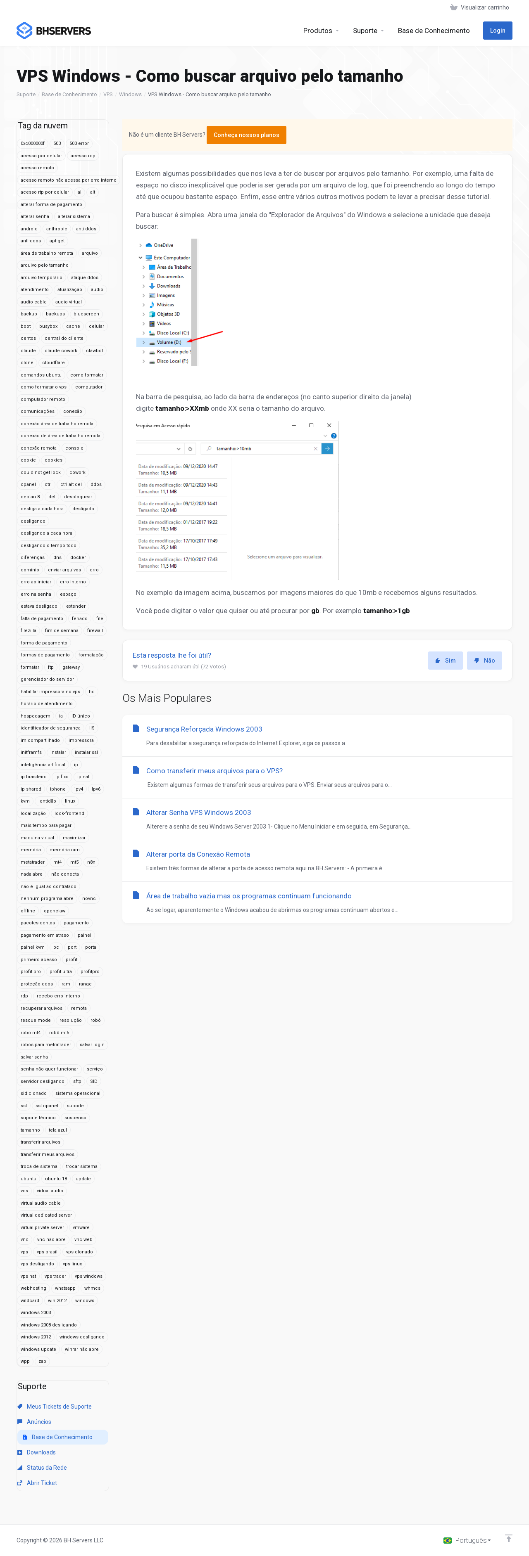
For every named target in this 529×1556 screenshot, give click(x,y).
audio (97, 289)
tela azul (58, 1130)
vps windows (88, 1276)
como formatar (86, 375)
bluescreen (86, 314)
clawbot (94, 350)
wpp (25, 1361)
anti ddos (86, 229)
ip (76, 764)
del (51, 497)
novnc (89, 898)
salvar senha (34, 1057)
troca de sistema (39, 1166)
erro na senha (36, 594)
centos (28, 338)
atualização (69, 289)
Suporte (26, 94)
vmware (81, 1227)
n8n (91, 862)
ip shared (31, 789)
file (99, 618)
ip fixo (62, 776)
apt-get (57, 241)
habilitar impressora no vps (50, 691)
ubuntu (28, 1179)
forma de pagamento (44, 643)
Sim (445, 660)
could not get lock (41, 472)
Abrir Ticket (37, 1483)
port (72, 947)
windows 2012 (36, 1337)
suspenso (75, 1117)
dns (57, 557)
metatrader (33, 862)
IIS (92, 728)
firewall (95, 630)
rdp (24, 996)
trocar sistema (82, 1166)
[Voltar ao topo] (508, 1538)
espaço (68, 594)
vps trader (55, 1276)
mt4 (57, 862)
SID (94, 1081)
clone (27, 362)
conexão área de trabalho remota (57, 423)
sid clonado (34, 1093)
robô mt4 (31, 1032)
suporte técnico (38, 1117)
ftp (51, 667)
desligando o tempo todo (48, 545)
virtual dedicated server (46, 1215)
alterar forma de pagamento (51, 204)
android (29, 229)
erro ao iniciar (36, 582)
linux (70, 801)
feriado (80, 618)
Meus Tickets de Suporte (54, 1406)
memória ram (65, 850)
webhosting (33, 1288)
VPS (108, 94)
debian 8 (30, 497)
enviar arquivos (64, 570)
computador (88, 387)
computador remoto (43, 399)
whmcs (92, 1288)
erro (94, 570)
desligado (83, 509)
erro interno (73, 582)
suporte (75, 1105)
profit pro (31, 971)
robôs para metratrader (46, 1044)
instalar (58, 752)
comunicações (38, 411)
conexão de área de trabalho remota (60, 435)
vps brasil (47, 1252)
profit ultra (61, 971)
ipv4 (78, 789)
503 (57, 143)
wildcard (30, 1300)
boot (26, 326)
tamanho (30, 1130)
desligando (33, 521)
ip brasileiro (34, 776)
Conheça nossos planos (246, 135)
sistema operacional (77, 1093)
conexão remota (39, 448)
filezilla (28, 630)
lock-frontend (69, 813)
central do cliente (64, 338)
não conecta (65, 874)
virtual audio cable (41, 1203)
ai (79, 192)
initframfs (31, 752)
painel (84, 935)
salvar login (92, 1044)
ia (61, 716)
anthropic (56, 229)
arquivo (90, 253)
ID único (80, 716)
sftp (77, 1081)
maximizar (74, 838)
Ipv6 (96, 789)
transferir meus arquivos (47, 1154)
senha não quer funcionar (49, 1069)
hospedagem (35, 716)
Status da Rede (42, 1467)
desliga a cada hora (42, 509)
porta (90, 947)
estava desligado (39, 606)
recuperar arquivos (41, 1008)
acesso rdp (83, 156)
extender (76, 606)
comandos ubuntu (41, 375)
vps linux (72, 1264)
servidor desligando (42, 1081)
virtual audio (50, 1191)
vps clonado (79, 1252)
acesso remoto (37, 168)
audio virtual (68, 302)
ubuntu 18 (56, 1179)
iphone (58, 789)
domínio (30, 570)
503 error (79, 143)
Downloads (36, 1452)
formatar (30, 667)
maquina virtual (37, 838)
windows (84, 1300)
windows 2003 (36, 1312)
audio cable (34, 302)
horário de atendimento (47, 703)
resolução (71, 1020)
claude (28, 350)
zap (42, 1361)
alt (92, 192)
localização (33, 813)
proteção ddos (37, 984)
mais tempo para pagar (46, 825)
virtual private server (42, 1227)
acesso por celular (41, 156)
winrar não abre (82, 1349)
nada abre (32, 874)
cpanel (28, 484)
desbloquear (78, 497)
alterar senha (35, 216)
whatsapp (65, 1288)
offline (28, 911)
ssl (24, 1105)
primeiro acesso (39, 959)
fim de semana (62, 630)
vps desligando (37, 1264)
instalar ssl (86, 752)
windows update (38, 1349)
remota (79, 1008)
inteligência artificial (43, 764)
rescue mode (36, 1020)
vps (24, 1252)
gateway (71, 667)
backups (55, 314)
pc (56, 947)
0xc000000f (33, 143)
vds (24, 1191)
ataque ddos (84, 277)
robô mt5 (59, 1032)
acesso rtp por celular (45, 192)
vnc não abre (51, 1239)
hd (92, 691)
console (74, 448)
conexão (72, 411)
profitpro (90, 971)
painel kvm (33, 947)
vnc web (83, 1239)
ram (66, 984)
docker (78, 557)
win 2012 (57, 1300)
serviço (95, 1069)
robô (96, 1020)
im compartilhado (40, 740)
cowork (77, 472)
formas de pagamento (45, 655)
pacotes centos (38, 923)
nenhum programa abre (47, 898)
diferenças (33, 557)
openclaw (54, 911)
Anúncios (34, 1422)
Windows (130, 94)
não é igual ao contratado (48, 886)
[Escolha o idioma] (467, 1540)
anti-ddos (31, 241)
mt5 (74, 862)
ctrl (48, 484)
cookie (28, 460)
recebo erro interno (58, 996)
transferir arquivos (40, 1142)
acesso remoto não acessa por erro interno (69, 180)
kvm (25, 801)
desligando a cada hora (46, 533)
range (85, 984)
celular (96, 326)
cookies (53, 460)
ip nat (83, 776)
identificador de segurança (51, 728)
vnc (25, 1239)
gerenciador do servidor (47, 679)
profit (71, 959)
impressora (81, 740)
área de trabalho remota (47, 253)
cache (73, 326)
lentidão (47, 801)
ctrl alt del (71, 484)
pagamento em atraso (45, 935)
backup (29, 314)
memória (31, 850)
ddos (96, 484)
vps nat (28, 1276)
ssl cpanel (47, 1105)
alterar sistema (74, 216)
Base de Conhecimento (69, 94)
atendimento (35, 289)
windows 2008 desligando (49, 1325)
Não (484, 660)
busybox (48, 326)
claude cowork (61, 350)
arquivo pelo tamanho (45, 265)
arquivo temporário (41, 277)
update (83, 1179)
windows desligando (82, 1337)
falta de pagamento (42, 618)
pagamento (76, 923)
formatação (91, 655)
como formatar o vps (44, 387)
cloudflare (53, 362)
